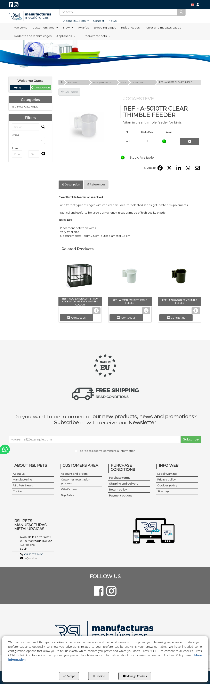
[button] (11, 5)
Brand (15, 134)
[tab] (70, 184)
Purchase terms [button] (119, 477)
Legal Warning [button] (167, 473)
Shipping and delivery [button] (123, 483)
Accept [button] (69, 676)
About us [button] (18, 473)
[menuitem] (192, 4)
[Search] (181, 12)
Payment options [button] (120, 495)
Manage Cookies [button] (135, 676)
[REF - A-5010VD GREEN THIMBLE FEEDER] (180, 276)
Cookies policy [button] (167, 485)
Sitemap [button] (163, 491)
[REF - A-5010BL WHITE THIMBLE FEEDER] (130, 276)
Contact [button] (18, 491)
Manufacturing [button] (22, 479)
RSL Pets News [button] (23, 485)
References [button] (96, 184)
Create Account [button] (41, 87)
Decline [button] (99, 676)
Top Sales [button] (67, 495)
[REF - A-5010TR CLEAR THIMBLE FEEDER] (86, 124)
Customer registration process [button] (75, 481)
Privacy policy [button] (166, 479)
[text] (118, 12)
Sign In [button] (19, 87)
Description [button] (71, 184)
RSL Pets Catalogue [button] (25, 106)
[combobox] (28, 140)
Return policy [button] (118, 489)
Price (15, 148)
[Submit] (42, 153)
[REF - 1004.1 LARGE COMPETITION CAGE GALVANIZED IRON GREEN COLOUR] (80, 276)
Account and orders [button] (74, 473)
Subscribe (191, 439)
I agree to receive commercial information (105, 450)
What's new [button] (69, 489)
